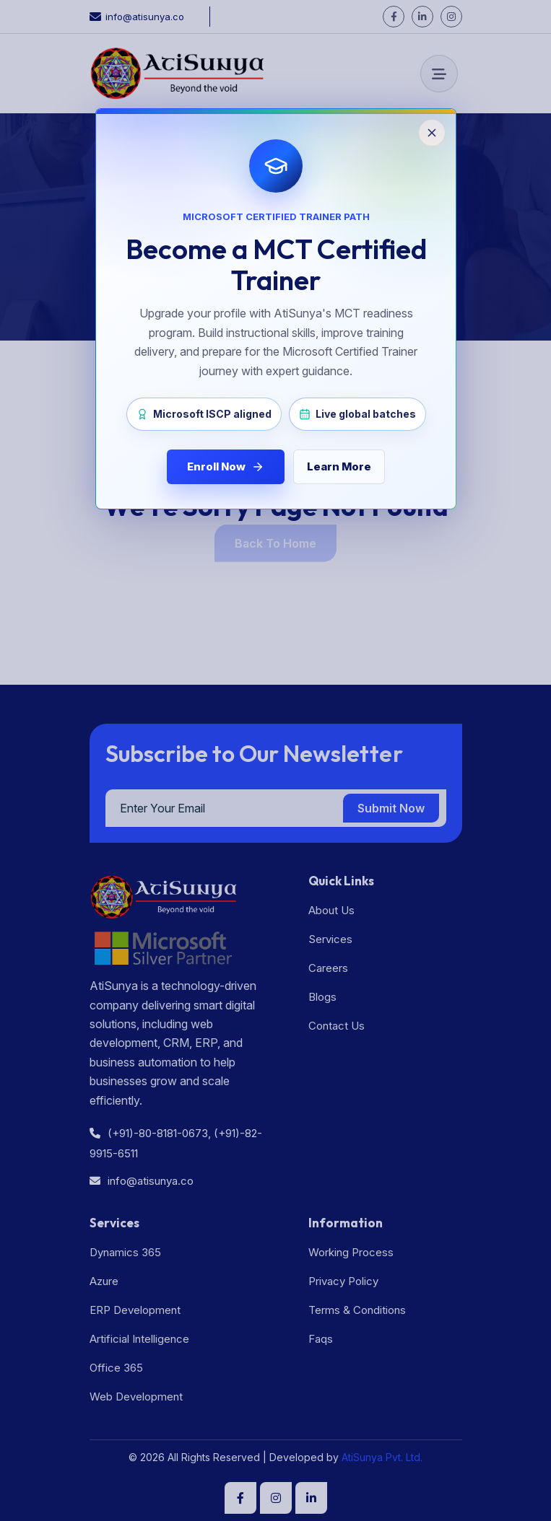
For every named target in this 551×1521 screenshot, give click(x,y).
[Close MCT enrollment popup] (275, 760)
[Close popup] (431, 132)
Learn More (338, 466)
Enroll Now (225, 466)
